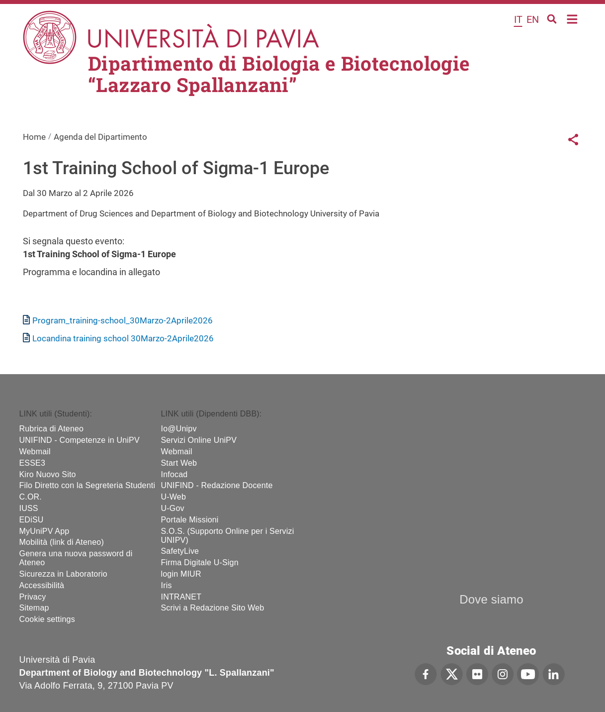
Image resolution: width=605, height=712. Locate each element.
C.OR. (30, 497)
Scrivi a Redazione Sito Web (212, 608)
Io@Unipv (179, 428)
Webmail (35, 451)
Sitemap (34, 608)
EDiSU (31, 519)
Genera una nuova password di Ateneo (76, 558)
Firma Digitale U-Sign (200, 562)
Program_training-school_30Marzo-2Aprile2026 (122, 320)
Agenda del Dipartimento (100, 137)
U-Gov (172, 508)
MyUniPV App (44, 531)
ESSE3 (32, 463)
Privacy (32, 597)
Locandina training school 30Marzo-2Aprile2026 (123, 338)
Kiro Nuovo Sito (47, 474)
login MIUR (181, 574)
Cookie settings (47, 619)
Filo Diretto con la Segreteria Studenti (87, 485)
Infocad (174, 474)
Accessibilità (42, 585)
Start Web (179, 463)
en (532, 19)
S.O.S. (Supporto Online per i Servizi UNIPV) (227, 535)
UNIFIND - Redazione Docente (217, 485)
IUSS (28, 508)
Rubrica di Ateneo (51, 428)
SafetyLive (180, 551)
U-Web (173, 497)
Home (572, 18)
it (518, 19)
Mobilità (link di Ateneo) (61, 542)
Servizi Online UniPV (199, 440)
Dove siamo (491, 599)
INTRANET (181, 597)
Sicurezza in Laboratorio (63, 574)
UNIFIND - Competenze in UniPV (79, 440)
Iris (166, 585)
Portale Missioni (190, 519)
